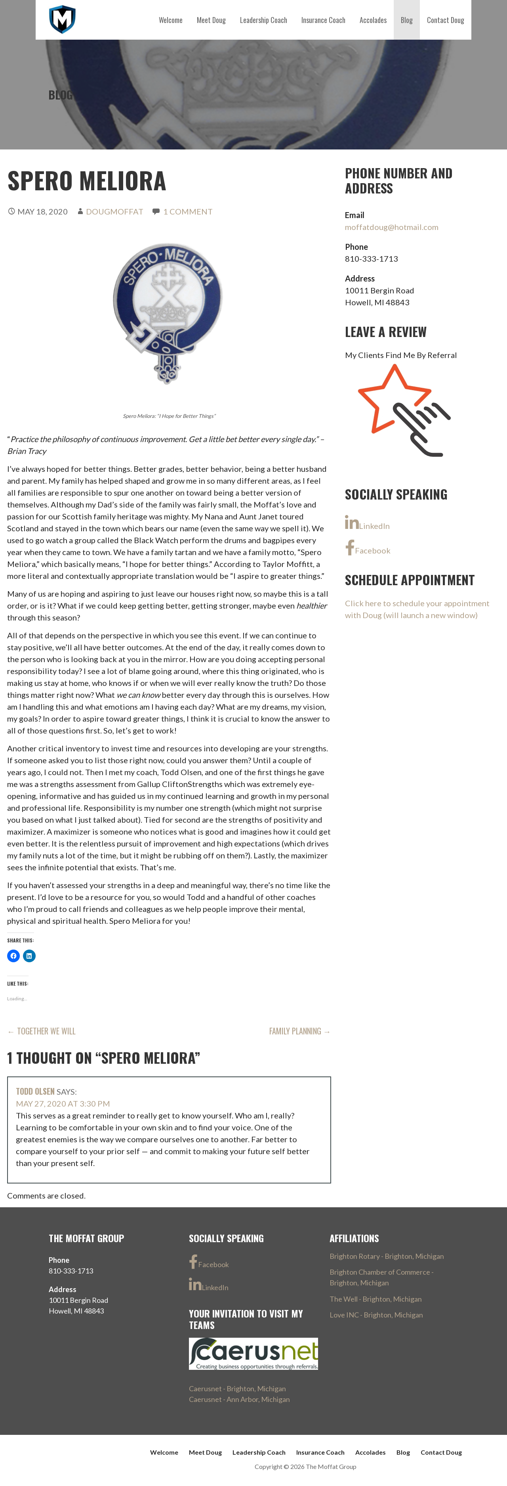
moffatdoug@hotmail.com (391, 227)
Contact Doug (445, 20)
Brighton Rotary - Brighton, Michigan (387, 1256)
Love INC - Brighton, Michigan (376, 1314)
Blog (407, 20)
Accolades (373, 20)
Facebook (368, 547)
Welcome (171, 20)
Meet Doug (211, 20)
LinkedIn (367, 523)
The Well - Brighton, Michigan (376, 1299)
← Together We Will (41, 1031)
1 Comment (188, 211)
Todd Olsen (35, 1091)
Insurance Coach (323, 20)
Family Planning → (300, 1031)
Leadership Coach (263, 20)
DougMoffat (114, 211)
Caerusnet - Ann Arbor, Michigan (239, 1399)
